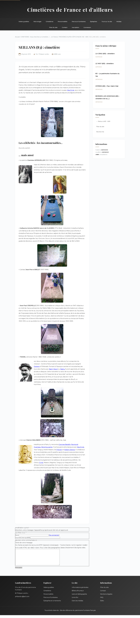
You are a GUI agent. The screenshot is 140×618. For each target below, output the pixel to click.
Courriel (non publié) (22, 537)
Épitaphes (93, 21)
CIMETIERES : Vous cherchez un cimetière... (35, 37)
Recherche (100, 132)
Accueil (17, 37)
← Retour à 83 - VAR (103, 121)
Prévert (59, 450)
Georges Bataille (65, 444)
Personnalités (62, 21)
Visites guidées (24, 21)
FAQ (101, 600)
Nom (17, 535)
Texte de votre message (23, 542)
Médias (118, 21)
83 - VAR (85, 37)
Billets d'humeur (78, 593)
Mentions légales (106, 597)
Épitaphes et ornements (52, 603)
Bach (51, 369)
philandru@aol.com (22, 599)
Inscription (75, 27)
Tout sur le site (107, 21)
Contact (64, 27)
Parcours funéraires (79, 21)
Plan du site (53, 27)
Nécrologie (37, 21)
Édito (102, 603)
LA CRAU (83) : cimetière (105, 53)
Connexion (87, 27)
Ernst (41, 462)
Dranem (37, 366)
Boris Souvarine (46, 447)
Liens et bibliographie (79, 597)
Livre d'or (75, 600)
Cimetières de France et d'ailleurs (70, 9)
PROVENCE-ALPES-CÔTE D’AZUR (70, 37)
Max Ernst (70, 90)
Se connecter (54, 535)
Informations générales (80, 590)
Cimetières (49, 21)
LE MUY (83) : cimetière (104, 64)
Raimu (62, 369)
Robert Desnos (69, 450)
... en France (54, 37)
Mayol (55, 369)
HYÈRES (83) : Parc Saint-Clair (106, 86)
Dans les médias (77, 603)
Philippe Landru (44, 54)
